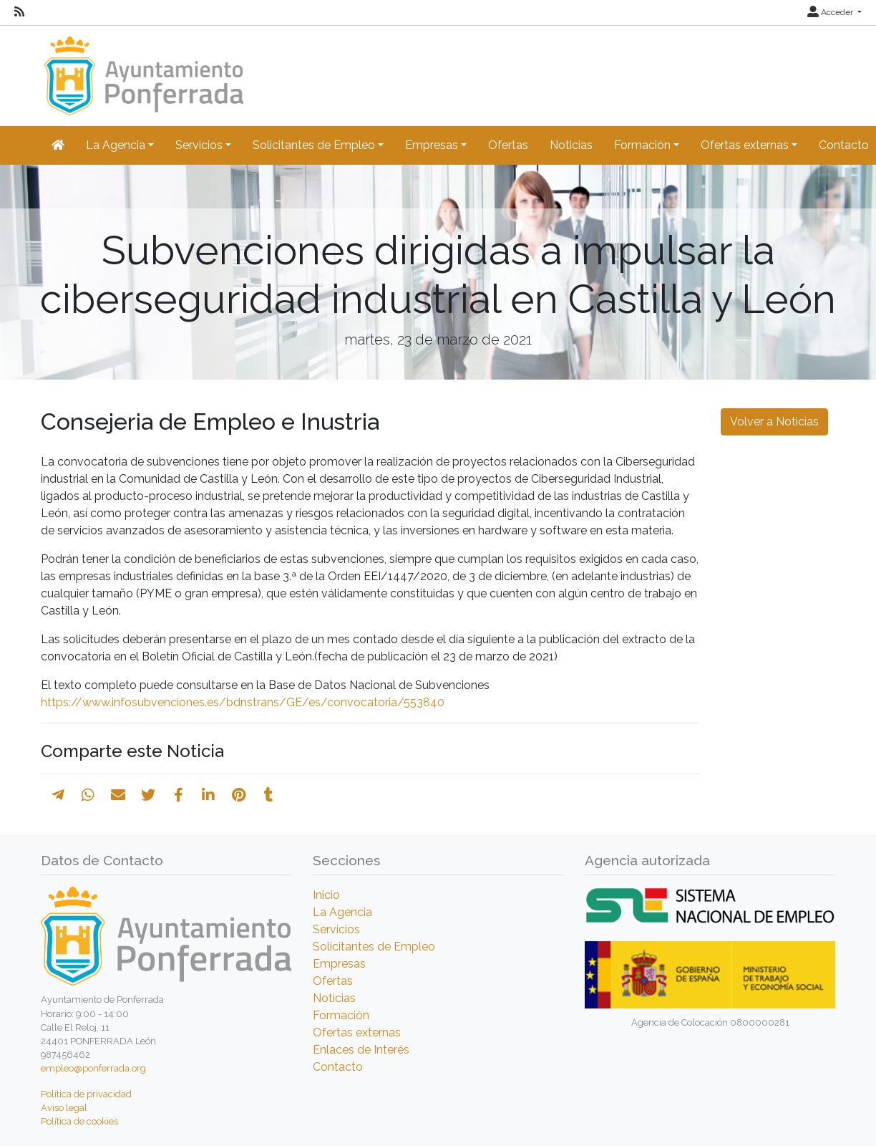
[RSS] (19, 12)
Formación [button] (642, 145)
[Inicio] (142, 69)
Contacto (338, 1067)
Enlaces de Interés (361, 1049)
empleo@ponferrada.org (93, 1068)
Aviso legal (64, 1107)
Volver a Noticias (774, 421)
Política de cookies (79, 1121)
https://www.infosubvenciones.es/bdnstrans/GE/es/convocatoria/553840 (242, 702)
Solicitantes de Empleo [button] (314, 145)
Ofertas (508, 145)
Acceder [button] (831, 12)
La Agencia (342, 912)
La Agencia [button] (115, 145)
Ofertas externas (357, 1032)
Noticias (571, 145)
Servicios (336, 929)
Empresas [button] (431, 145)
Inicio (326, 895)
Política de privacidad (86, 1094)
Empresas (339, 964)
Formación (341, 1015)
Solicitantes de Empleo (374, 946)
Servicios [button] (199, 145)
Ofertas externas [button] (745, 145)
